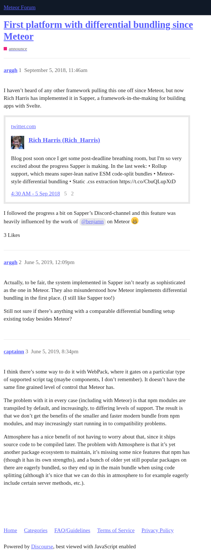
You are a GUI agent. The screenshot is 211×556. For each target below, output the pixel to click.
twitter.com (23, 126)
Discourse (42, 546)
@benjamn (92, 221)
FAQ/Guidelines (72, 530)
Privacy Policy (157, 530)
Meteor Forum (20, 7)
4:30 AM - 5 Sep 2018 (35, 193)
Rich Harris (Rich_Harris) (64, 140)
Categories (35, 530)
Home (10, 530)
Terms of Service (115, 530)
